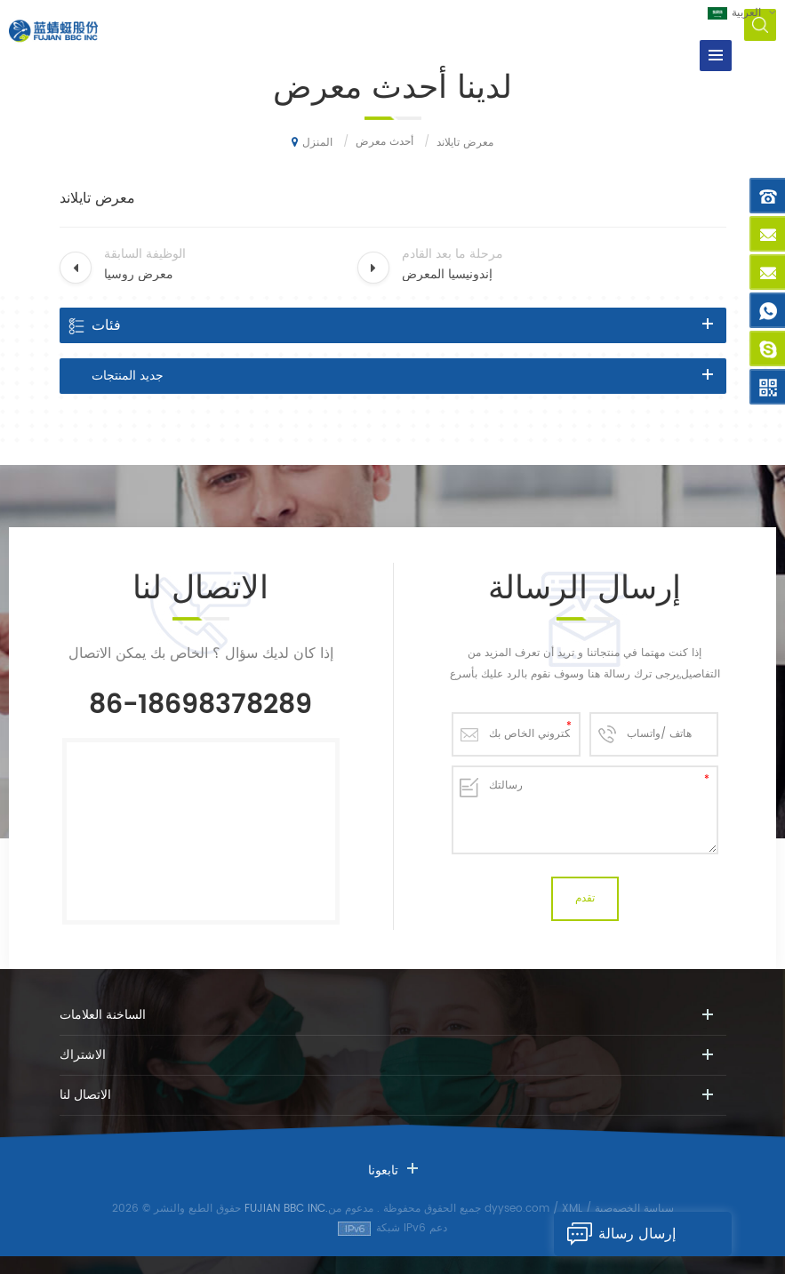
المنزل (312, 142)
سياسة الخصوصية (634, 1208)
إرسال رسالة (615, 1234)
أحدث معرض (384, 141)
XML (572, 1208)
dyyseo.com (517, 1208)
